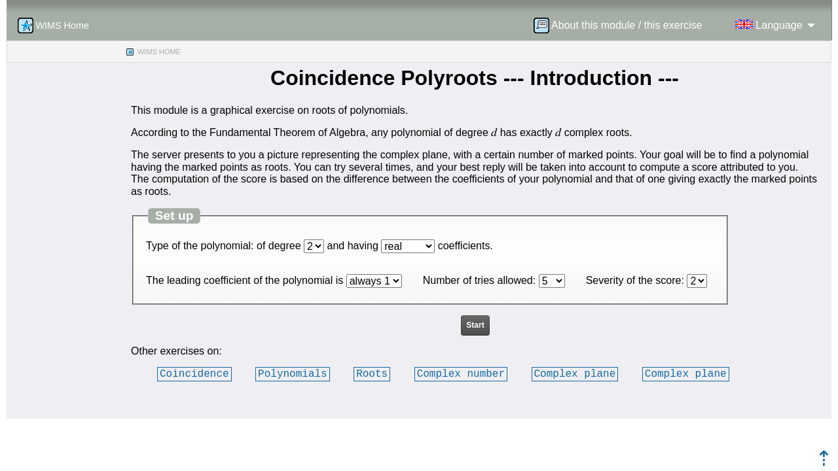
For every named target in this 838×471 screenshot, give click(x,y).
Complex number (461, 373)
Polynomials (292, 373)
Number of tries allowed (478, 280)
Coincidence (194, 373)
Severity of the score (634, 280)
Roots (372, 373)
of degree (279, 245)
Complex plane (574, 373)
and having (352, 245)
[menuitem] (622, 25)
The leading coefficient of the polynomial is (244, 280)
